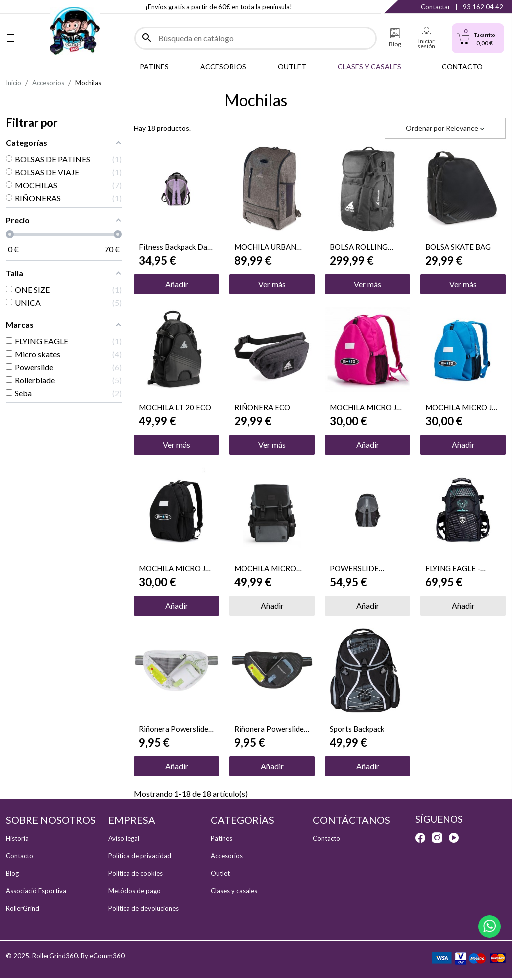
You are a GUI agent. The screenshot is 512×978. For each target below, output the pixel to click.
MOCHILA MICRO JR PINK (366, 407)
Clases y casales (234, 891)
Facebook (11, 6)
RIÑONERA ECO (262, 407)
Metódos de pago (134, 891)
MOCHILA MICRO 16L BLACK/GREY (265, 568)
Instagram (31, 6)
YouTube (454, 837)
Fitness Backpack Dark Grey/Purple (176, 246)
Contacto (20, 856)
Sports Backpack (357, 728)
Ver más (272, 284)
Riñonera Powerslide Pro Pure (173, 728)
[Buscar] (255, 38)
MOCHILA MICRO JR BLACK (174, 568)
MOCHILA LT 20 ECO (175, 407)
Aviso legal (124, 838)
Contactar (435, 7)
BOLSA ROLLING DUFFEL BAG (359, 246)
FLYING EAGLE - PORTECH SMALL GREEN (456, 568)
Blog (12, 873)
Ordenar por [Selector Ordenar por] (445, 128)
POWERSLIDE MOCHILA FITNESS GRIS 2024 (363, 568)
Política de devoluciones (143, 908)
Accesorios (227, 856)
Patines (221, 838)
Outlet (220, 873)
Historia (17, 838)
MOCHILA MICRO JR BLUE (461, 407)
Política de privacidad (140, 856)
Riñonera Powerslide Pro (269, 728)
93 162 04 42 (483, 7)
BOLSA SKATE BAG (458, 246)
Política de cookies (135, 873)
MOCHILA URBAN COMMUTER (265, 246)
